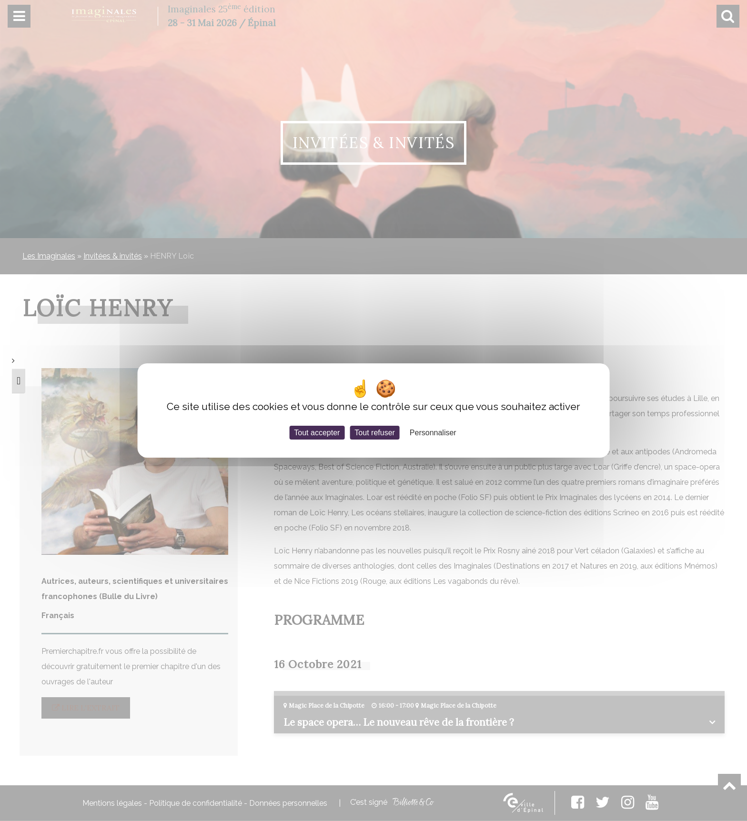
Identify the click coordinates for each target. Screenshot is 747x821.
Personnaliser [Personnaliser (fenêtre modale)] (433, 433)
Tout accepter (317, 433)
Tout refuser (374, 433)
